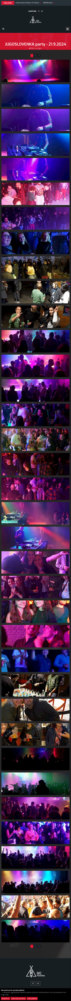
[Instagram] (42, 11)
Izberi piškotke (32, 998)
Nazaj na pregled (35, 48)
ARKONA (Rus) (48, 3)
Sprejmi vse (5, 998)
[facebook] (38, 11)
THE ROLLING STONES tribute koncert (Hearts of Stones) (21, 3)
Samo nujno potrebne (18, 998)
